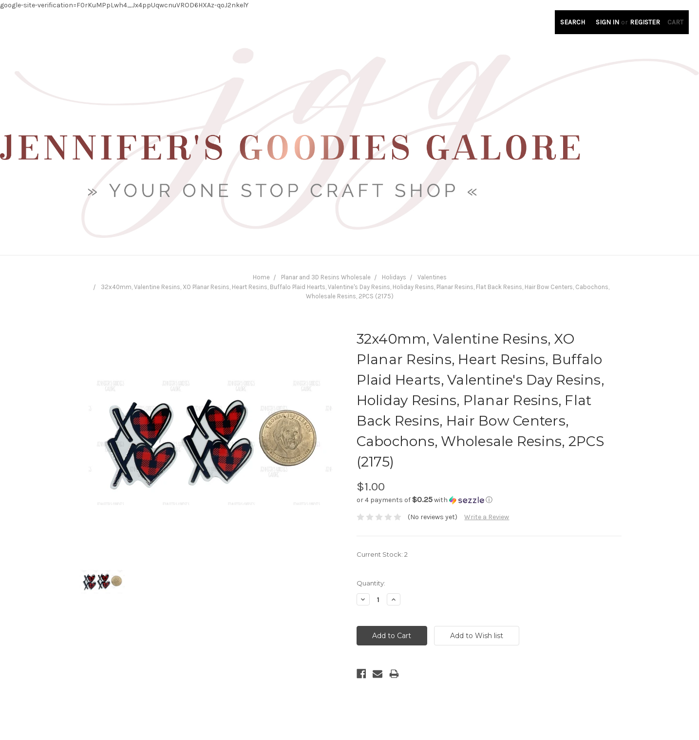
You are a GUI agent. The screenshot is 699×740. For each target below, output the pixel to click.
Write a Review (486, 517)
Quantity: (371, 583)
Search (572, 22)
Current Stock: (382, 554)
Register (645, 22)
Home (261, 277)
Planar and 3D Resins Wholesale (326, 277)
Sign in (607, 22)
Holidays (394, 277)
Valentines (432, 277)
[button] (489, 500)
